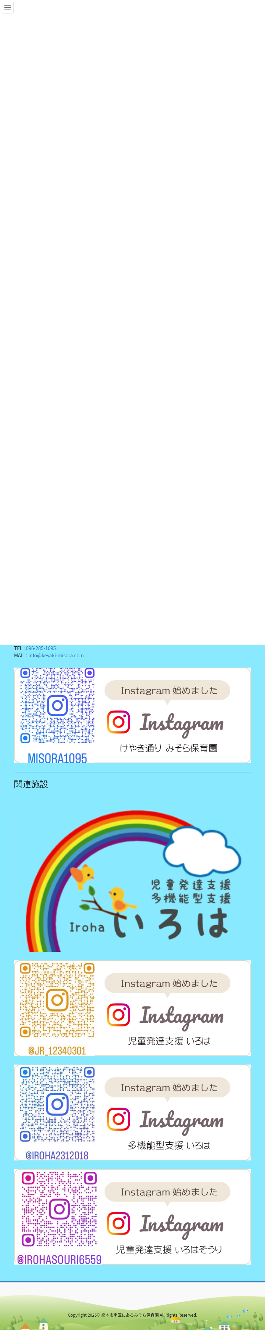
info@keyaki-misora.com (56, 654)
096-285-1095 (41, 647)
